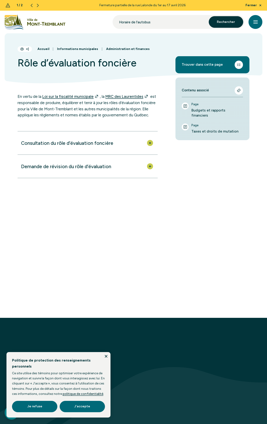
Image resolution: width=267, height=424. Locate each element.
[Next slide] (38, 5)
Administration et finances (128, 49)
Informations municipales (77, 49)
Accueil (43, 49)
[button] (88, 143)
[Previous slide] (31, 5)
